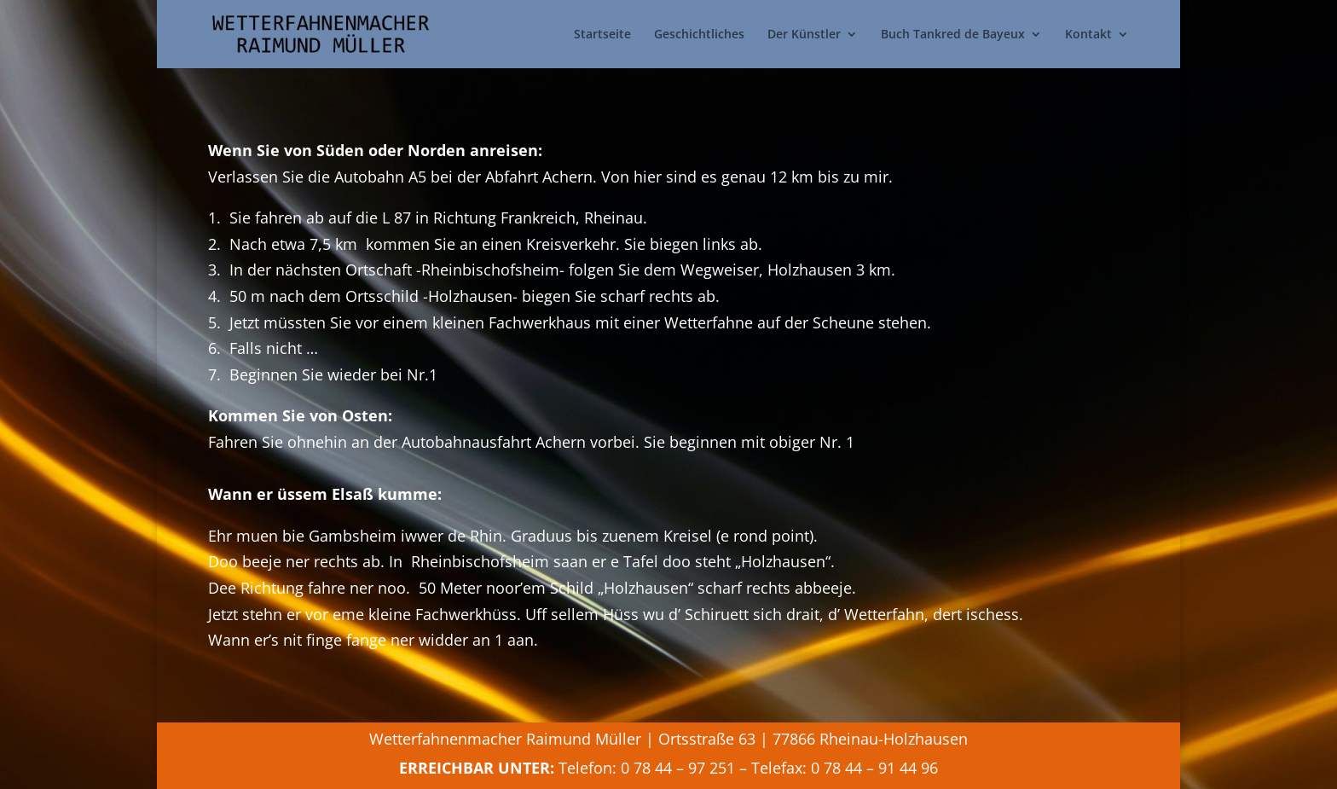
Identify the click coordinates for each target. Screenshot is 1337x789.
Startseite (602, 35)
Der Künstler (804, 35)
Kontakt (1088, 35)
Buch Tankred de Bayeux (953, 35)
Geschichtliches (699, 35)
